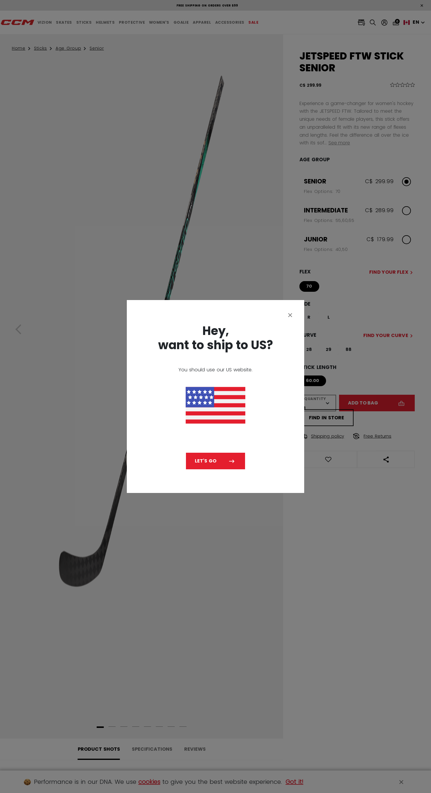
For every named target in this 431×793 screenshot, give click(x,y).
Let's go (205, 460)
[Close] (290, 315)
